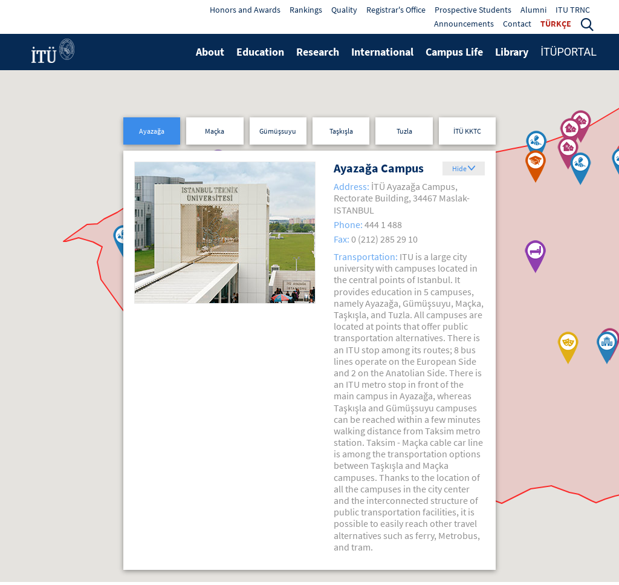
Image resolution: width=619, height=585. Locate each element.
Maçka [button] (214, 131)
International (382, 52)
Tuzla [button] (404, 131)
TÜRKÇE (555, 23)
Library (511, 52)
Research (317, 52)
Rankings (306, 9)
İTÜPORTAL (568, 51)
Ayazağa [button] (151, 131)
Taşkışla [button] (341, 131)
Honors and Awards (245, 9)
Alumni (533, 9)
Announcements (464, 23)
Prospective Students (473, 9)
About (210, 52)
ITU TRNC (573, 9)
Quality (344, 9)
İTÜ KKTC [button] (467, 131)
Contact (517, 23)
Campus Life (454, 52)
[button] (587, 23)
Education (260, 52)
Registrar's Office (396, 9)
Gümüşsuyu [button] (277, 131)
